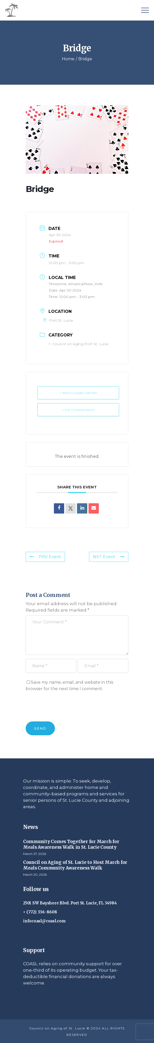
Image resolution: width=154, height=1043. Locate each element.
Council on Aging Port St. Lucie (79, 344)
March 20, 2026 (35, 874)
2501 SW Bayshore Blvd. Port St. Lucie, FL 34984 (70, 903)
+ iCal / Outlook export (78, 410)
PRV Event (45, 556)
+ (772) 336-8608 (40, 912)
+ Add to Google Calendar (78, 393)
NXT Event (108, 556)
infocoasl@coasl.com (44, 921)
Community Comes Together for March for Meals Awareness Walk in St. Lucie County (71, 844)
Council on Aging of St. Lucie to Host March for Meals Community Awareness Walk (75, 865)
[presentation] (65, 709)
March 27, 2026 (34, 854)
